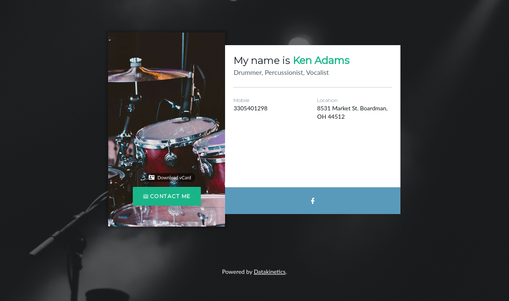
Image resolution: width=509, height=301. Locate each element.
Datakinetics (270, 271)
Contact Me (167, 196)
